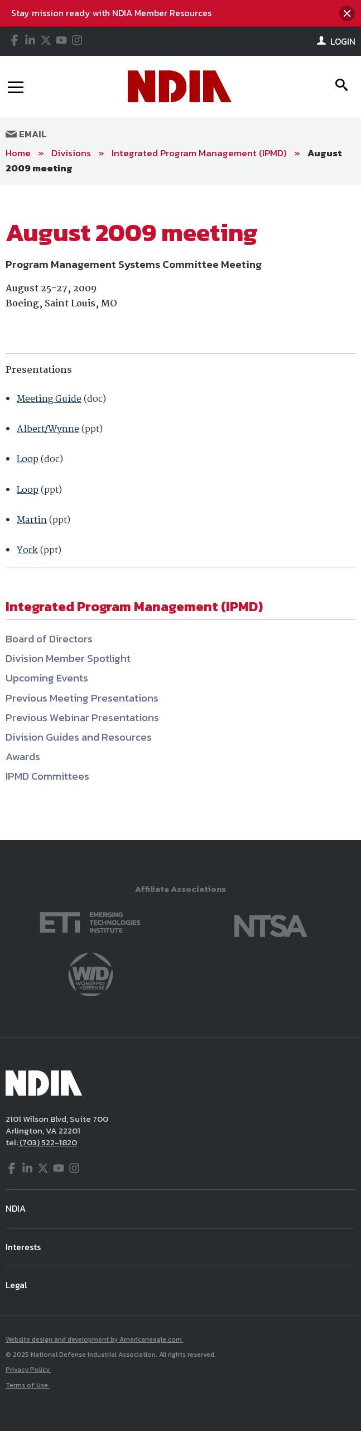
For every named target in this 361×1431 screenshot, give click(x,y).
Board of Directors (49, 639)
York (27, 550)
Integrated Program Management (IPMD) (199, 153)
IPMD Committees (47, 776)
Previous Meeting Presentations (82, 698)
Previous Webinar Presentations (82, 717)
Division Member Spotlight (68, 658)
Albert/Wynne (48, 429)
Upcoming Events (47, 678)
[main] (180, 512)
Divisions (71, 153)
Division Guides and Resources (79, 737)
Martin (32, 520)
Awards (23, 756)
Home (18, 153)
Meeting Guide (49, 399)
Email (26, 134)
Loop (27, 459)
